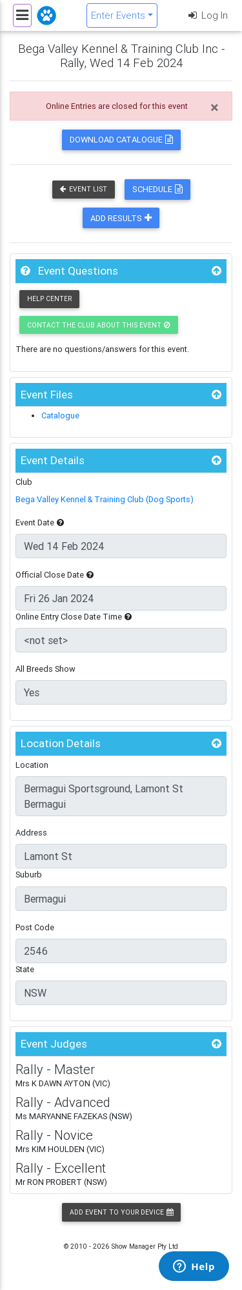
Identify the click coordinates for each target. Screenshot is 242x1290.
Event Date (39, 522)
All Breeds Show (45, 668)
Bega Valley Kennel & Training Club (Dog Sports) (104, 499)
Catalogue (60, 415)
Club (23, 481)
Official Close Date (54, 574)
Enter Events (118, 15)
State (24, 969)
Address (31, 832)
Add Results (121, 218)
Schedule (157, 189)
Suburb (28, 874)
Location (31, 764)
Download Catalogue (121, 139)
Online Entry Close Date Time (73, 616)
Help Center (49, 299)
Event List (83, 189)
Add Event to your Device (121, 1212)
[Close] (214, 107)
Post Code (34, 927)
